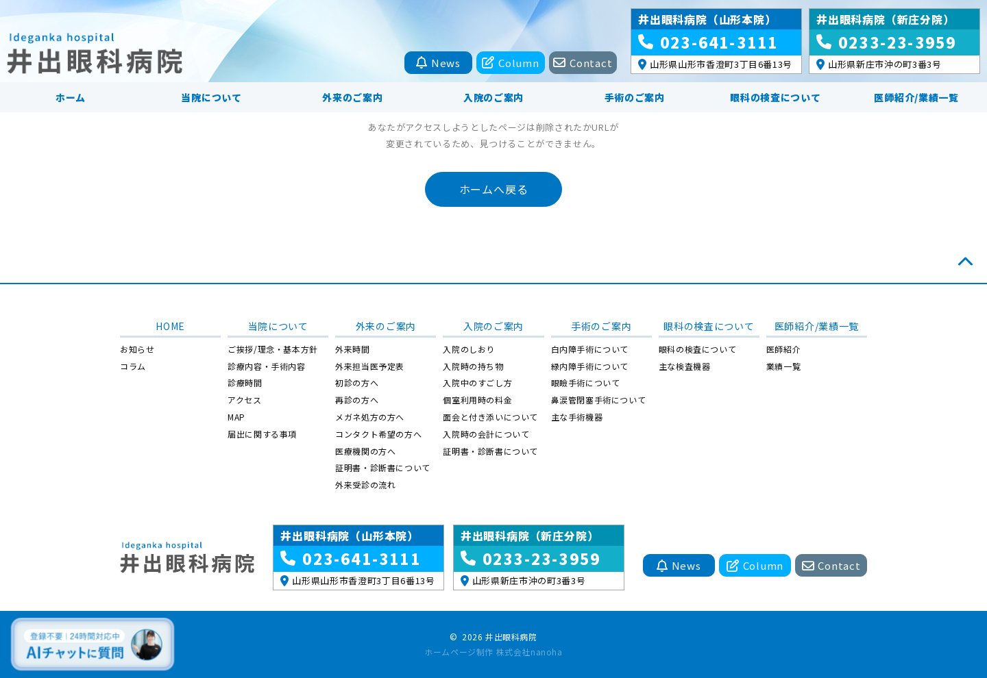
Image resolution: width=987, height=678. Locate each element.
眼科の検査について (775, 97)
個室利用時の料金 (477, 399)
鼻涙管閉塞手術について (598, 399)
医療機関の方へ (365, 451)
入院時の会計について (486, 434)
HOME (170, 326)
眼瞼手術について (585, 382)
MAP (236, 417)
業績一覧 (783, 366)
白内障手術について (590, 349)
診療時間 (245, 382)
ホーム (71, 97)
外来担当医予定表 (369, 366)
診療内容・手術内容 (266, 366)
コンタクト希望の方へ (378, 434)
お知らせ (137, 349)
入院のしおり (469, 349)
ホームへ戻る (493, 189)
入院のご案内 (493, 97)
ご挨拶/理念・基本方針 (273, 349)
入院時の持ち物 (473, 366)
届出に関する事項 (262, 434)
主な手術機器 (577, 417)
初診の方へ (356, 382)
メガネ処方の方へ (369, 417)
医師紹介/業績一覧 (916, 97)
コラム (133, 366)
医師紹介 (783, 349)
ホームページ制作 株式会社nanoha (493, 651)
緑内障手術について (590, 366)
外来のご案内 (352, 97)
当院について (211, 97)
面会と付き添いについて (490, 417)
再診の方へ (356, 399)
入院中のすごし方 (477, 382)
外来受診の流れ (365, 484)
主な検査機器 (685, 366)
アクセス (244, 399)
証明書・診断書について (382, 467)
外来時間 (352, 349)
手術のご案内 (635, 97)
